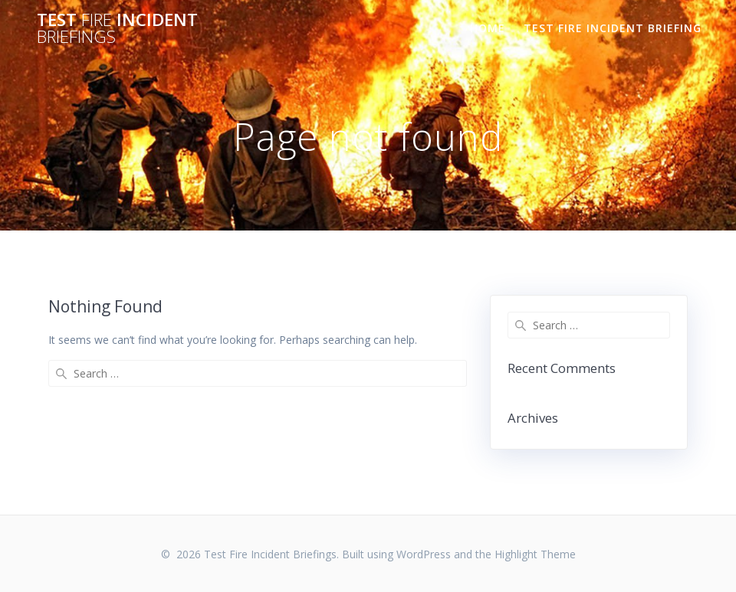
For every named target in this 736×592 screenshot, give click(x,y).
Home (487, 28)
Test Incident (117, 28)
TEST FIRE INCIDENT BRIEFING (613, 28)
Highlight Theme (535, 554)
